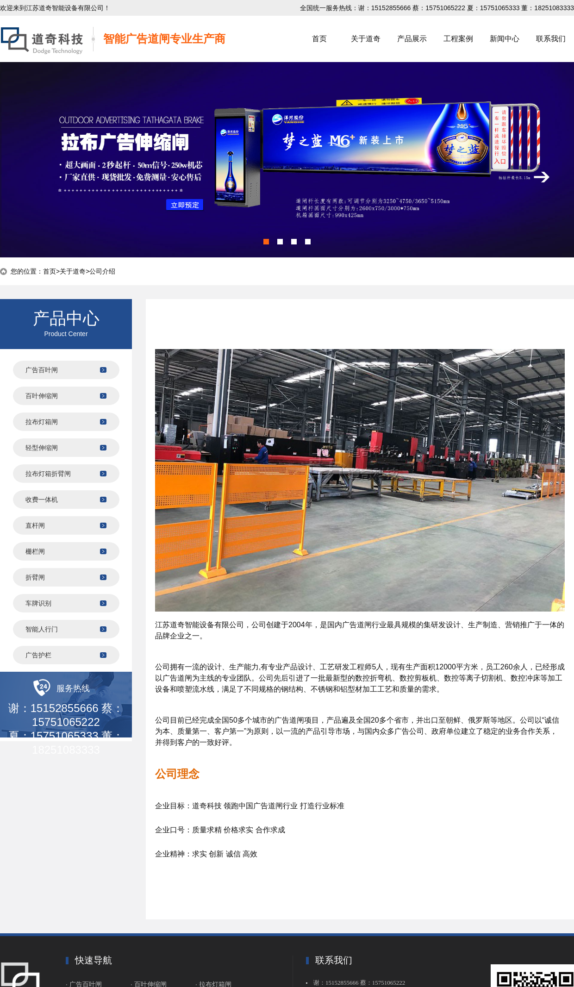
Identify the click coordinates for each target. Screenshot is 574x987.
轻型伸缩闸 (41, 447)
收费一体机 (41, 499)
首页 (319, 39)
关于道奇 (366, 39)
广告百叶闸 (41, 370)
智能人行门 (41, 629)
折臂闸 (35, 577)
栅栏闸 (35, 551)
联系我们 (551, 39)
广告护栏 (38, 655)
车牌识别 (38, 603)
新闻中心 (504, 39)
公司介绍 (102, 271)
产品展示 (412, 39)
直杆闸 (35, 525)
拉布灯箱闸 (41, 421)
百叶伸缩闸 (41, 396)
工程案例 (458, 39)
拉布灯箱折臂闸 (48, 473)
